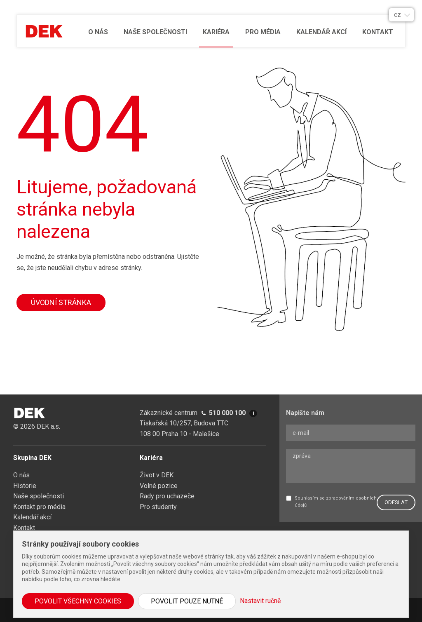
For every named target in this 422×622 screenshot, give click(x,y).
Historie (24, 486)
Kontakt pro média (39, 507)
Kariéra (216, 32)
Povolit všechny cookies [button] (78, 601)
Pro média (263, 32)
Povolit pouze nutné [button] (187, 601)
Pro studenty (158, 507)
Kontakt (377, 32)
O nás (98, 32)
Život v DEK (156, 475)
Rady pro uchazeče (167, 496)
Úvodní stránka (61, 302)
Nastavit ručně (260, 601)
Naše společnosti (155, 32)
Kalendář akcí (321, 32)
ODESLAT (396, 502)
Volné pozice (159, 486)
